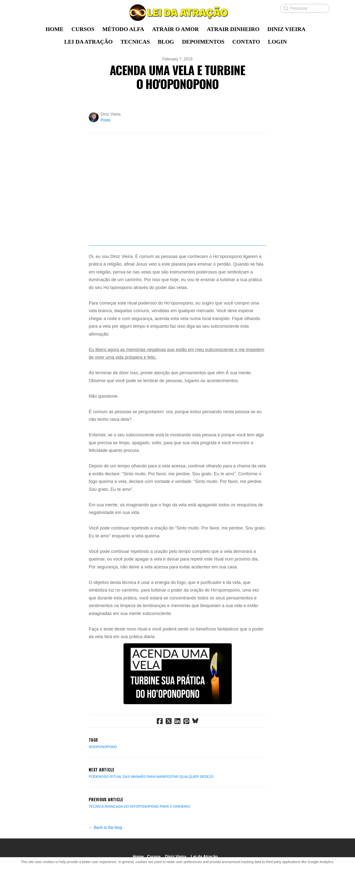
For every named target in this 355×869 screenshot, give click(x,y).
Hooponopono (103, 749)
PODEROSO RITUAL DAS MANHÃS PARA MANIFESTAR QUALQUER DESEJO (151, 779)
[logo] (177, 12)
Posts (105, 120)
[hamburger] (30, 8)
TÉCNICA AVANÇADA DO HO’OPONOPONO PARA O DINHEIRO (139, 809)
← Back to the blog (105, 830)
